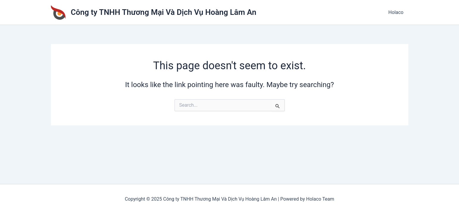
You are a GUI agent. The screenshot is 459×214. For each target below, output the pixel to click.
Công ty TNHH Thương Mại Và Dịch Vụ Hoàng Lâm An (163, 12)
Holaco (396, 12)
